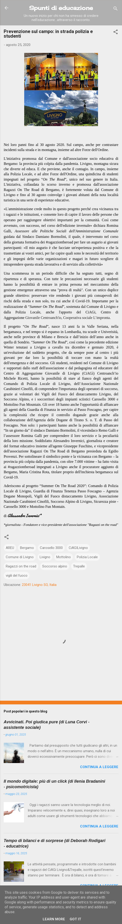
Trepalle (79, 566)
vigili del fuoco (16, 575)
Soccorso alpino (54, 566)
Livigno (45, 557)
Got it (75, 919)
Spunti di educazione (61, 7)
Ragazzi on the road (21, 566)
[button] (115, 32)
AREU (10, 548)
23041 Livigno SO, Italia (39, 585)
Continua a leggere (99, 767)
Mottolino (63, 557)
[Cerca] (115, 9)
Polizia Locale (87, 557)
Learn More (54, 919)
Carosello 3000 (51, 548)
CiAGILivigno (78, 548)
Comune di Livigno (20, 557)
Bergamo (27, 548)
